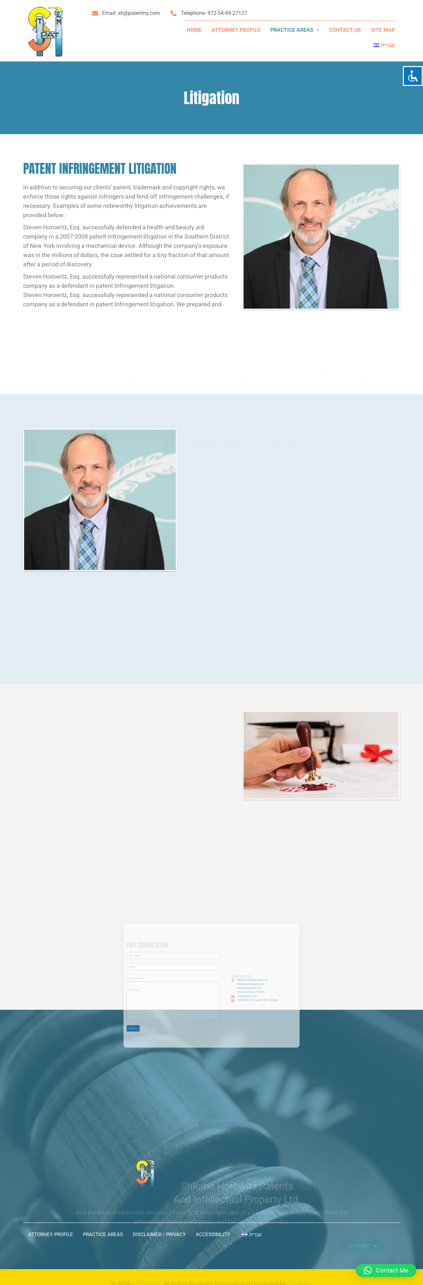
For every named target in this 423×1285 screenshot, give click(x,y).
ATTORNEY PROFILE (236, 30)
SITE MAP (383, 30)
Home (194, 30)
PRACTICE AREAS (294, 30)
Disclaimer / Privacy (159, 1234)
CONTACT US (345, 30)
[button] (294, 30)
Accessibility (213, 1234)
